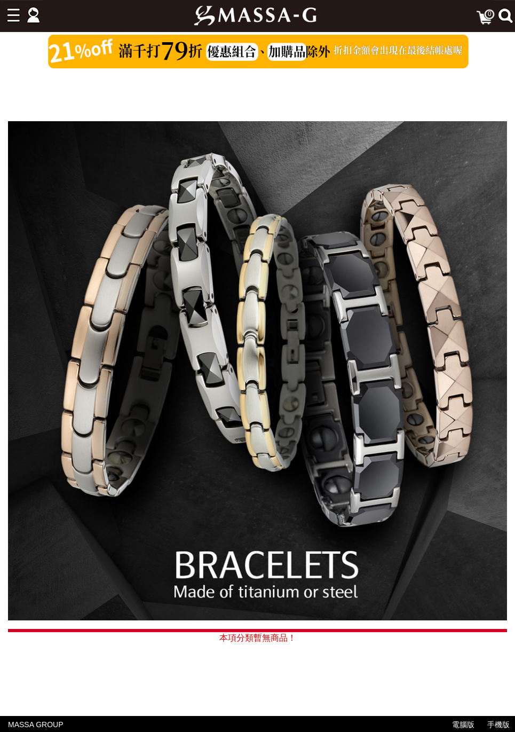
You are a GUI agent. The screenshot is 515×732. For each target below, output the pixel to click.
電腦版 (463, 724)
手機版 (498, 724)
